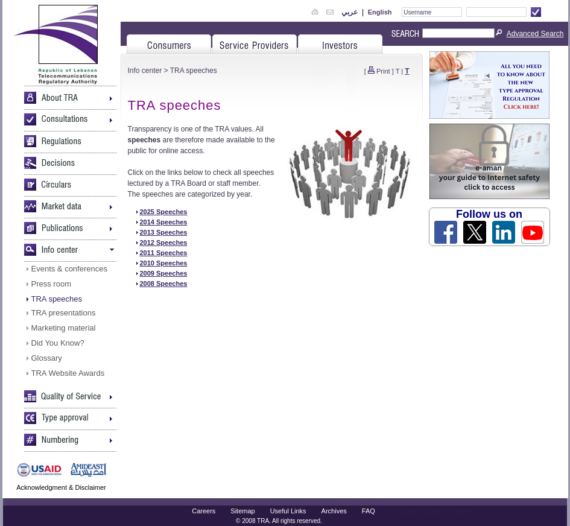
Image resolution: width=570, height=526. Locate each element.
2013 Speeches (164, 232)
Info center (145, 70)
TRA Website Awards (68, 373)
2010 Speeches (164, 263)
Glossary (46, 358)
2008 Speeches (164, 283)
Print (383, 71)
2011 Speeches (164, 252)
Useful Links (288, 511)
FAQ (368, 511)
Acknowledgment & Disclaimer (61, 487)
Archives (334, 511)
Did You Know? (57, 342)
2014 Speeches (164, 222)
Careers (203, 511)
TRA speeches (57, 298)
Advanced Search (535, 34)
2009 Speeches (164, 273)
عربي (349, 12)
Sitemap (242, 511)
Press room (51, 283)
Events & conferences (69, 268)
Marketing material (63, 327)
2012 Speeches (164, 242)
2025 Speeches (164, 211)
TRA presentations (63, 312)
